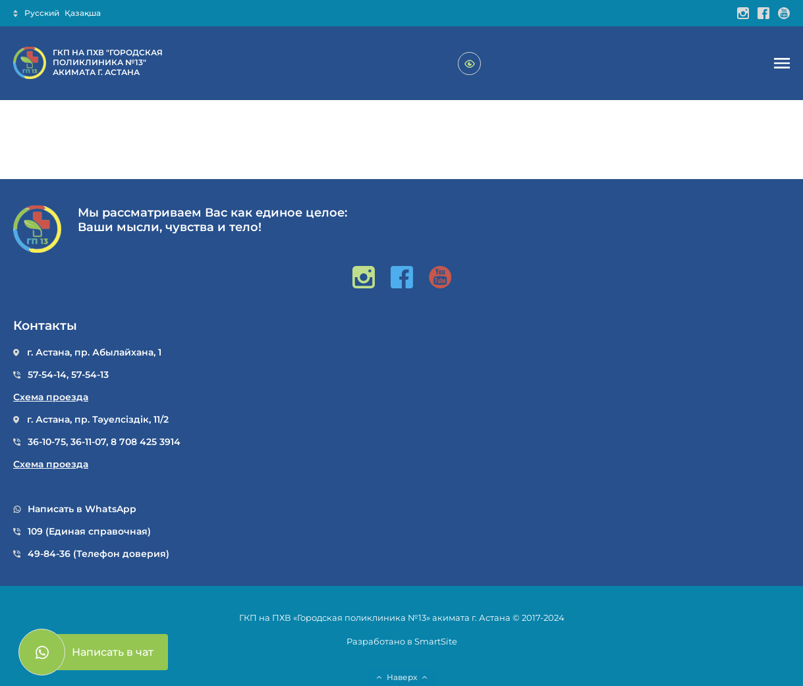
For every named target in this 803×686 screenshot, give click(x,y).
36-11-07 (88, 442)
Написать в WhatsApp (82, 509)
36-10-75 (47, 442)
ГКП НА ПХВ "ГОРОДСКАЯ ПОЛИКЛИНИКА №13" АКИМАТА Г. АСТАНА (108, 62)
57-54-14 (47, 375)
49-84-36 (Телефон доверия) (98, 554)
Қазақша (83, 13)
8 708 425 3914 (145, 442)
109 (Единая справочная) (89, 531)
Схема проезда (50, 397)
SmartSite (435, 641)
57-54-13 (90, 375)
